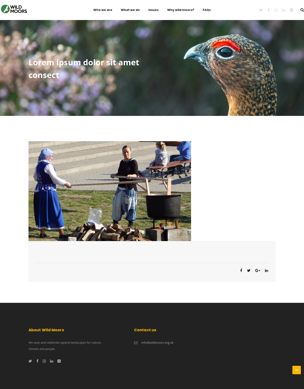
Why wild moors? (180, 10)
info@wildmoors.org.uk (157, 343)
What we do (130, 10)
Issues (153, 10)
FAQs (207, 10)
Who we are (102, 10)
